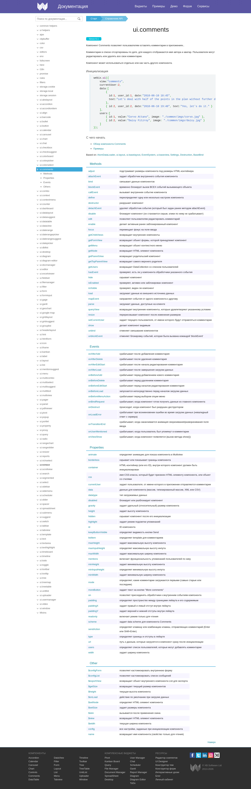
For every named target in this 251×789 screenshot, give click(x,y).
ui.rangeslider (47, 447)
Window (83, 779)
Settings (174, 154)
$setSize (92, 707)
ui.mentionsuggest (49, 369)
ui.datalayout (46, 212)
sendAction (94, 629)
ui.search (44, 473)
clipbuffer (44, 38)
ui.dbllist (44, 247)
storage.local (46, 91)
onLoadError (94, 414)
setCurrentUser (96, 320)
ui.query (44, 434)
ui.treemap (45, 582)
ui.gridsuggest (47, 321)
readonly (92, 616)
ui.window (45, 608)
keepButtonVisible (97, 532)
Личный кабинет (164, 779)
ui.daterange (46, 230)
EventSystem (149, 154)
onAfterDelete (95, 359)
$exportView (94, 681)
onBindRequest (96, 401)
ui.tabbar (44, 525)
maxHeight (94, 543)
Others (46, 186)
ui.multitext (45, 391)
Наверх (212, 742)
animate (92, 454)
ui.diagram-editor (48, 260)
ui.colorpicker (47, 160)
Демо (174, 6)
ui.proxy (44, 430)
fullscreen (45, 60)
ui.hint (43, 334)
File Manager (111, 768)
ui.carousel (45, 134)
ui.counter (45, 204)
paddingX (93, 605)
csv (41, 47)
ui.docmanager (47, 265)
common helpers (48, 25)
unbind (91, 330)
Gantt (133, 768)
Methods (47, 173)
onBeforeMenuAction (99, 396)
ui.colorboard (46, 156)
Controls (32, 772)
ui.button (44, 125)
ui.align (43, 112)
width (91, 652)
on (89, 595)
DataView (59, 757)
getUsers (93, 267)
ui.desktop (45, 252)
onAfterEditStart (96, 364)
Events (47, 182)
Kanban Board (112, 761)
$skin (91, 713)
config (91, 729)
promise (44, 73)
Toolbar (83, 761)
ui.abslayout (46, 99)
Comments (34, 776)
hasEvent (93, 272)
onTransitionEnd (96, 424)
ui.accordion (46, 104)
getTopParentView (97, 261)
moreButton (94, 589)
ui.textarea (45, 543)
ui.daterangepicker (49, 234)
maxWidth (93, 553)
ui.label (43, 356)
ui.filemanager (47, 282)
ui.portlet (44, 421)
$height (92, 691)
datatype (92, 495)
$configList (94, 675)
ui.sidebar (45, 486)
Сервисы (203, 6)
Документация (73, 6)
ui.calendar (45, 130)
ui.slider (44, 499)
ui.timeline (45, 556)
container (93, 467)
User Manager (137, 757)
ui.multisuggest (47, 386)
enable (91, 224)
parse (91, 304)
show (91, 325)
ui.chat (43, 143)
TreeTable (84, 768)
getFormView (95, 240)
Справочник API (114, 18)
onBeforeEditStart (97, 385)
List (55, 772)
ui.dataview (46, 225)
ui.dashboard (46, 208)
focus (91, 229)
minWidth (93, 574)
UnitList (83, 772)
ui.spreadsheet (47, 508)
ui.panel (44, 404)
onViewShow (95, 436)
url (89, 641)
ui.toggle (44, 564)
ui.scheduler (46, 495)
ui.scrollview (46, 469)
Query (108, 765)
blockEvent (94, 187)
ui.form (43, 291)
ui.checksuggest (48, 152)
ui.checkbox (46, 147)
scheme (92, 621)
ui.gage (44, 299)
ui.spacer (44, 504)
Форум (187, 6)
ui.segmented (47, 478)
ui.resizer (44, 451)
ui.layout (44, 360)
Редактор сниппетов (166, 757)
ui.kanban (45, 351)
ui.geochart (45, 308)
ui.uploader (45, 595)
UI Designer (161, 761)
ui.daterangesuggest (50, 238)
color (42, 43)
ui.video (44, 604)
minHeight (93, 564)
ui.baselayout (133, 154)
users (91, 647)
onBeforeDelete (96, 380)
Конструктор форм (165, 768)
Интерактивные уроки (167, 772)
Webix (195, 768)
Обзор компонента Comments (109, 144)
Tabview (58, 779)
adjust (91, 171)
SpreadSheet (111, 776)
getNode (92, 250)
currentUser (94, 484)
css (90, 477)
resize (91, 314)
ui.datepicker (46, 243)
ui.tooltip (44, 573)
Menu (57, 776)
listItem (92, 537)
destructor (93, 203)
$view (91, 718)
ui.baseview (163, 154)
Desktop (109, 779)
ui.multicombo (47, 378)
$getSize (93, 686)
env (42, 56)
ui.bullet (44, 121)
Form (56, 765)
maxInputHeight (96, 548)
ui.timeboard (46, 551)
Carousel (33, 765)
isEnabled (93, 282)
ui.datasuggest (47, 217)
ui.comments (46, 169)
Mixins (43, 612)
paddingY (93, 611)
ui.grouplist (45, 325)
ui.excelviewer (47, 273)
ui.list (42, 365)
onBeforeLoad (95, 391)
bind (90, 181)
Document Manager (115, 772)
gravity (91, 505)
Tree (81, 765)
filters (42, 82)
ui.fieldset (45, 278)
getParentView (96, 256)
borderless (93, 460)
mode (91, 582)
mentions (93, 559)
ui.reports (45, 456)
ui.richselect (46, 460)
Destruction (186, 154)
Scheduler (135, 765)
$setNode (93, 702)
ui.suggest (45, 517)
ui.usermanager (48, 599)
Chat (132, 761)
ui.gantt (44, 304)
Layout (57, 768)
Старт (94, 18)
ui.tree (43, 578)
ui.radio (44, 438)
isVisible (92, 288)
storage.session (48, 95)
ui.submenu (46, 512)
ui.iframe (44, 347)
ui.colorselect (47, 165)
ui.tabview (45, 530)
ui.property (45, 425)
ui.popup (44, 417)
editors (43, 52)
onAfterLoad (94, 369)
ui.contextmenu (48, 199)
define (91, 197)
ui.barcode (45, 117)
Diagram (134, 776)
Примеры (158, 6)
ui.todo (43, 560)
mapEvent (93, 298)
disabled (92, 500)
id (89, 527)
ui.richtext (45, 465)
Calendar (33, 761)
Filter (56, 761)
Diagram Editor (138, 779)
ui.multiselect (46, 382)
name (91, 734)
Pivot (107, 757)
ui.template (45, 534)
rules (42, 78)
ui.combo (44, 191)
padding (92, 600)
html (42, 65)
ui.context (45, 195)
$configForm (94, 670)
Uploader (84, 776)
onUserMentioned (97, 431)
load (90, 293)
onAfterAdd (94, 353)
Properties (48, 178)
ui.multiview (46, 395)
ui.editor (44, 269)
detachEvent (94, 208)
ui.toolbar (44, 569)
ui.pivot (43, 412)
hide (90, 277)
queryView (93, 309)
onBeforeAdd (95, 375)
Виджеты (141, 6)
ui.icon (43, 343)
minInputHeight (96, 569)
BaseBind (198, 154)
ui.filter (43, 286)
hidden (91, 516)
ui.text (43, 538)
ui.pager (44, 399)
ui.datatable (46, 221)
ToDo (132, 783)
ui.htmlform (45, 338)
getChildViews (95, 234)
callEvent (93, 192)
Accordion (33, 757)
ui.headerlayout (48, 330)
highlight (92, 521)
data (90, 489)
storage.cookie (47, 86)
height (91, 511)
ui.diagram (45, 256)
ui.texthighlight (47, 547)
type (90, 636)
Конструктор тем (164, 765)
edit (90, 219)
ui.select (44, 482)
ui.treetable (45, 586)
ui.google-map (47, 312)
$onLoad (93, 697)
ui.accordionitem (48, 108)
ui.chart (44, 138)
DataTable (33, 779)
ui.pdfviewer (46, 408)
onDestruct (94, 407)
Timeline (83, 757)
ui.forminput (46, 295)
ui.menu (44, 373)
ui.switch (44, 521)
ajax (42, 34)
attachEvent (94, 176)
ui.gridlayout (46, 317)
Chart (31, 768)
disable (92, 213)
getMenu (93, 245)
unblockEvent (95, 336)
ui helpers (45, 30)
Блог (158, 776)
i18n (42, 69)
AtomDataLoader (106, 154)
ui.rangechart (47, 443)
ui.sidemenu (46, 491)
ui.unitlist (44, 591)
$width (91, 723)
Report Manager (138, 772)
